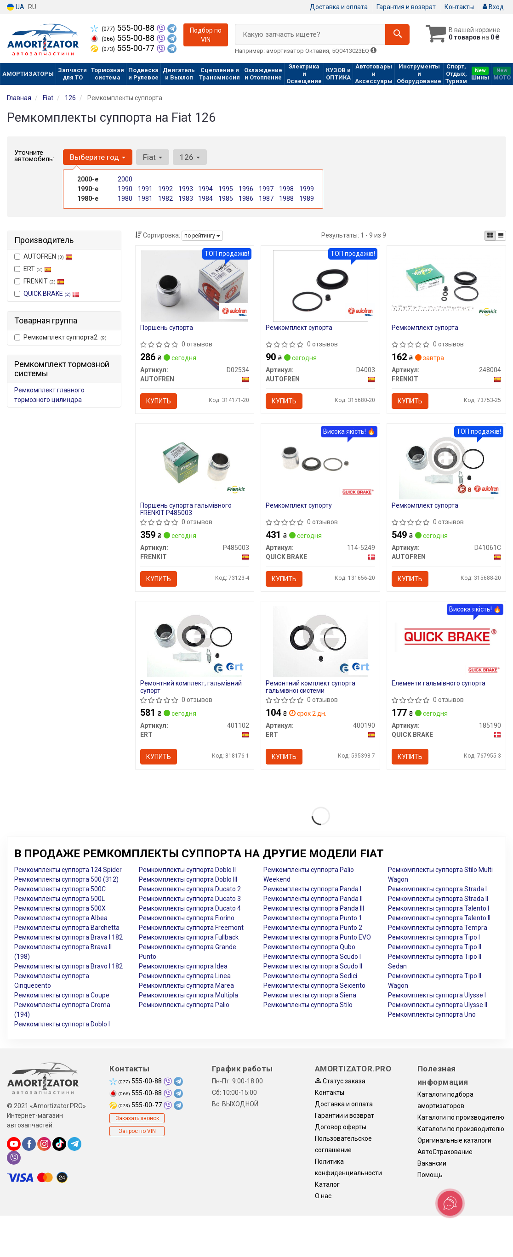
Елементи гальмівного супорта (438, 683)
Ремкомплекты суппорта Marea (186, 985)
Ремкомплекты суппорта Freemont (191, 927)
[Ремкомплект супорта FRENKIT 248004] (446, 281)
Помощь (430, 1174)
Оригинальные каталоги (454, 1140)
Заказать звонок (137, 1118)
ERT (32, 268)
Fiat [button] (152, 157)
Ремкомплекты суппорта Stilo (308, 1004)
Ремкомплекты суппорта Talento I (438, 908)
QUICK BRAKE (51, 293)
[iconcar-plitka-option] (490, 236)
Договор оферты (340, 1127)
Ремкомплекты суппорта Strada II (438, 898)
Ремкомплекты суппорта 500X (60, 908)
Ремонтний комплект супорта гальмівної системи (310, 686)
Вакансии (431, 1163)
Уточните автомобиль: (34, 155)
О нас (323, 1196)
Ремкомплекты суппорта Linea (185, 976)
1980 (125, 198)
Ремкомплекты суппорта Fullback (189, 937)
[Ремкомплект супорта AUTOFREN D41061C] (446, 463)
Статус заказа (340, 1081)
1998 (286, 189)
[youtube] (14, 1144)
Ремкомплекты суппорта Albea (61, 918)
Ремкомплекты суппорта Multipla (188, 995)
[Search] (397, 34)
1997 (266, 189)
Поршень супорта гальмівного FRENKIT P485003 (186, 509)
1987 (266, 198)
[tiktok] (59, 1144)
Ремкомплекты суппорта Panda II (313, 898)
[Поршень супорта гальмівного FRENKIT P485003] (194, 463)
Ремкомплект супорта (299, 327)
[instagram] (44, 1144)
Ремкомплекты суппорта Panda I (312, 889)
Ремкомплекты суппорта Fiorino (186, 918)
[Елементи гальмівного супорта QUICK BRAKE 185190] (446, 636)
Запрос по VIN (137, 1131)
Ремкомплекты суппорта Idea (183, 966)
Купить (158, 401)
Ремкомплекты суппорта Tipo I (434, 937)
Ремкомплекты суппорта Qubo (309, 947)
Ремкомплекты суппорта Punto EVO (317, 937)
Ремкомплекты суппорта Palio (184, 1004)
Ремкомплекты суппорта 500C (60, 889)
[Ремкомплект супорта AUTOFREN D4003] (320, 285)
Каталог (327, 1184)
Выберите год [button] (97, 157)
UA (15, 7)
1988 (286, 198)
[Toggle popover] (450, 1203)
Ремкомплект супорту (299, 505)
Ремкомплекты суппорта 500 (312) (66, 879)
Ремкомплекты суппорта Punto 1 (312, 918)
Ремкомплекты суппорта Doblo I (62, 1024)
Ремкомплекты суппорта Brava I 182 (68, 937)
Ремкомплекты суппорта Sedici (310, 976)
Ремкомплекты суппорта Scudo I (312, 956)
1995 (225, 189)
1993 (185, 189)
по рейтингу (202, 235)
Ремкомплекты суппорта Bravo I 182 (68, 966)
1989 (306, 198)
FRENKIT (39, 281)
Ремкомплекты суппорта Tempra (437, 927)
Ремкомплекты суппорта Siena (309, 995)
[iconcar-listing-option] (500, 236)
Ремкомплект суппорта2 (60, 337)
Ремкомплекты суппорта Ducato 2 (190, 889)
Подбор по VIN (206, 35)
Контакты (459, 7)
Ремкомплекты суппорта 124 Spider (68, 869)
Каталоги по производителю (460, 1117)
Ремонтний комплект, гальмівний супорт (191, 686)
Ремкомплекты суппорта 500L (59, 898)
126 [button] (190, 157)
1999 (306, 189)
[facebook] (29, 1144)
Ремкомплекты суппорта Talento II (439, 918)
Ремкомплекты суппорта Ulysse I (437, 995)
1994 (205, 189)
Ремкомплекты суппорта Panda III (313, 908)
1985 (225, 198)
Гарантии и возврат (344, 1115)
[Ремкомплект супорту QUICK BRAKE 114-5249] (320, 463)
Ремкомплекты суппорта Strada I (437, 889)
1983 (185, 198)
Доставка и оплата (339, 7)
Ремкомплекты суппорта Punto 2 (312, 927)
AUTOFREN (43, 256)
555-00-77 (123, 48)
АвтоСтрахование (445, 1151)
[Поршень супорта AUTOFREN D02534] (194, 285)
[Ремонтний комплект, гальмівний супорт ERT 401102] (194, 641)
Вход (493, 7)
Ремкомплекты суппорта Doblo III (188, 879)
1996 (246, 189)
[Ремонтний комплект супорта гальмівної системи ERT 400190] (320, 641)
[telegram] (74, 1144)
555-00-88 (123, 28)
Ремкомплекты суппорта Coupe (61, 995)
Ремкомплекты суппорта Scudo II (312, 966)
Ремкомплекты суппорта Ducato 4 (190, 908)
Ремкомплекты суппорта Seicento (314, 985)
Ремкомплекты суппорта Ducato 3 (190, 898)
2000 (125, 179)
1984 (205, 198)
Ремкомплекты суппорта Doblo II (187, 869)
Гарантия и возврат (406, 7)
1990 (125, 189)
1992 (165, 189)
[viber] (14, 1158)
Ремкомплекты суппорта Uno (432, 1014)
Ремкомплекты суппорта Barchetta (67, 927)
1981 (145, 198)
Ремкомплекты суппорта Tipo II (434, 947)
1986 (246, 198)
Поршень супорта (166, 327)
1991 (145, 189)
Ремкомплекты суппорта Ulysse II (437, 1004)
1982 (165, 198)
